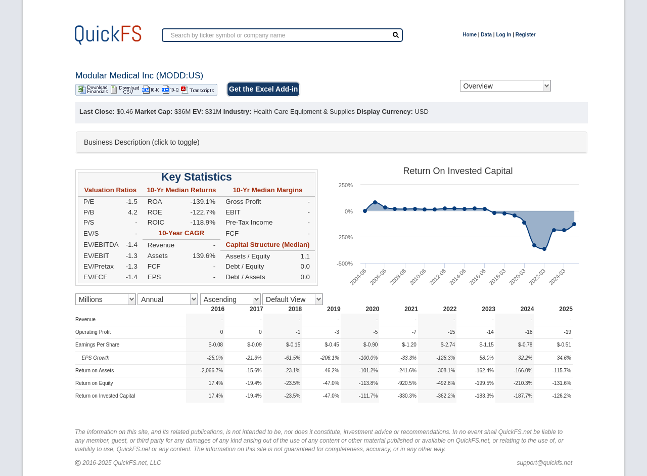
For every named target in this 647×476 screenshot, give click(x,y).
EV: (198, 111)
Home (470, 34)
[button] (331, 142)
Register (526, 34)
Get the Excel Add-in (263, 89)
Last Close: (97, 111)
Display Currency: (385, 111)
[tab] (331, 142)
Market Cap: (153, 111)
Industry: (237, 111)
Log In (503, 34)
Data (486, 34)
